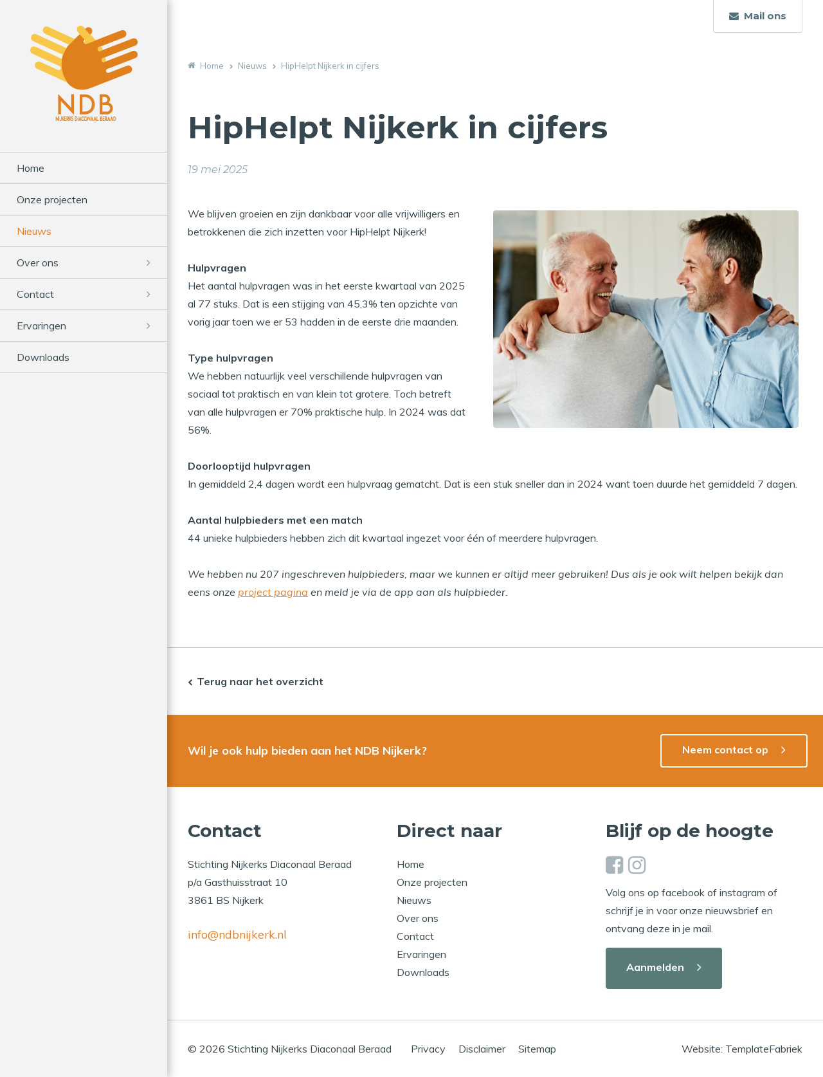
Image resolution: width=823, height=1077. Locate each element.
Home (30, 167)
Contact (35, 294)
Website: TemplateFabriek (742, 1048)
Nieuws (34, 231)
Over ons (38, 262)
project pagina (273, 591)
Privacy (428, 1048)
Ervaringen (41, 325)
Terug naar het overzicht (260, 681)
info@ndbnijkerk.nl (237, 934)
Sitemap (537, 1048)
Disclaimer (481, 1048)
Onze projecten (52, 199)
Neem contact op (725, 749)
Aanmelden (655, 967)
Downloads (43, 357)
